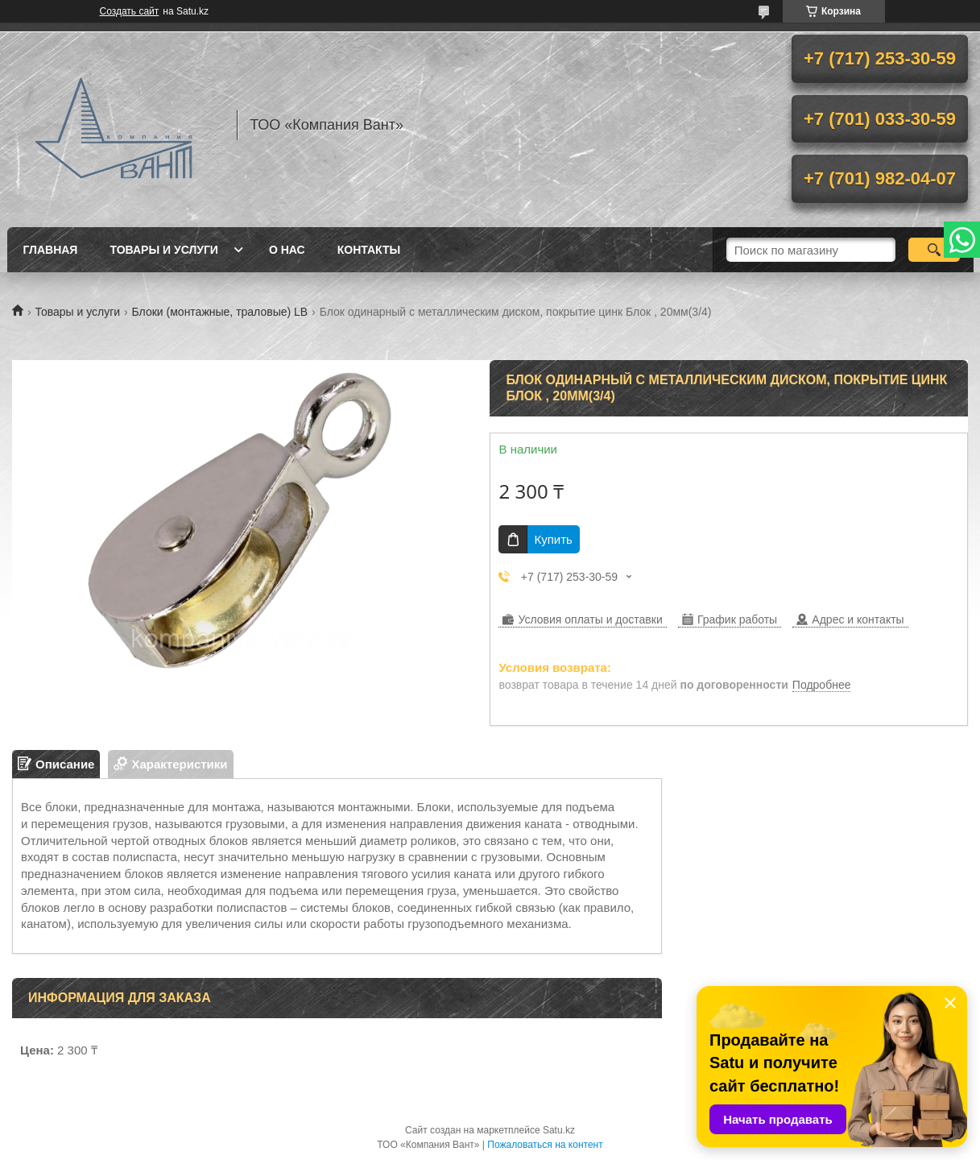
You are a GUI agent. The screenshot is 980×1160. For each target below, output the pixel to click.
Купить (553, 539)
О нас (287, 249)
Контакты (368, 249)
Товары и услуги (164, 249)
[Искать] (934, 250)
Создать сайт (129, 11)
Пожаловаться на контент (544, 1144)
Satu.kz (559, 1130)
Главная (50, 249)
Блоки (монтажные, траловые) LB (220, 311)
